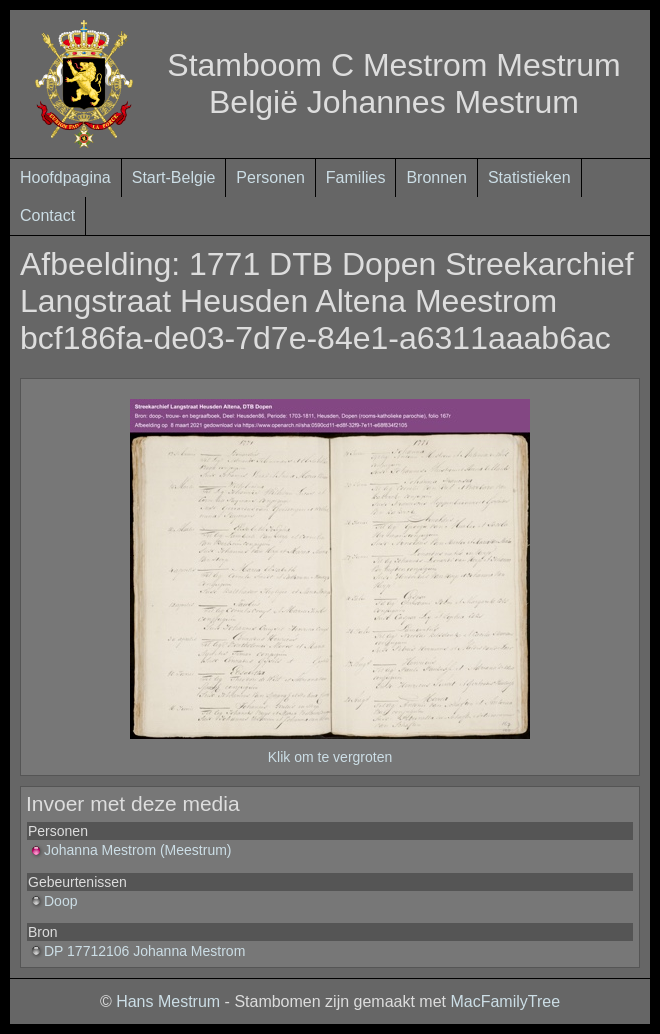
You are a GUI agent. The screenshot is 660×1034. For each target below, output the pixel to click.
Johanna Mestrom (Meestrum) (130, 850)
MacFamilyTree (505, 1001)
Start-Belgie (174, 177)
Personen (270, 177)
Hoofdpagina (65, 177)
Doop (52, 901)
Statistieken (529, 177)
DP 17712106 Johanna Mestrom (136, 951)
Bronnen (436, 177)
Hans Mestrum (168, 1001)
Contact (47, 215)
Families (356, 177)
